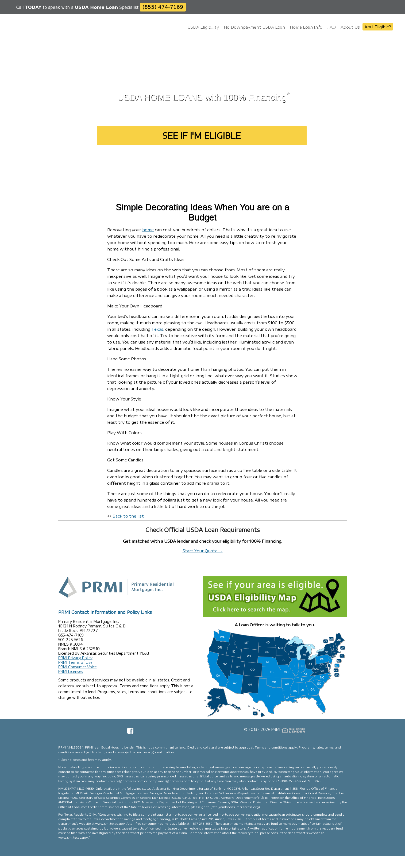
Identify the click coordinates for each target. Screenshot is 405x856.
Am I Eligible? (377, 26)
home (148, 229)
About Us (350, 26)
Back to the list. (129, 516)
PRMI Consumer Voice (77, 667)
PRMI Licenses (70, 671)
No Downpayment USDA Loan (254, 26)
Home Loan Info (306, 26)
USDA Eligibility (203, 26)
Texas (156, 329)
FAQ (331, 26)
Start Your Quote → (203, 550)
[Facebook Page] (130, 732)
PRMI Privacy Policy (75, 658)
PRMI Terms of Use (75, 662)
